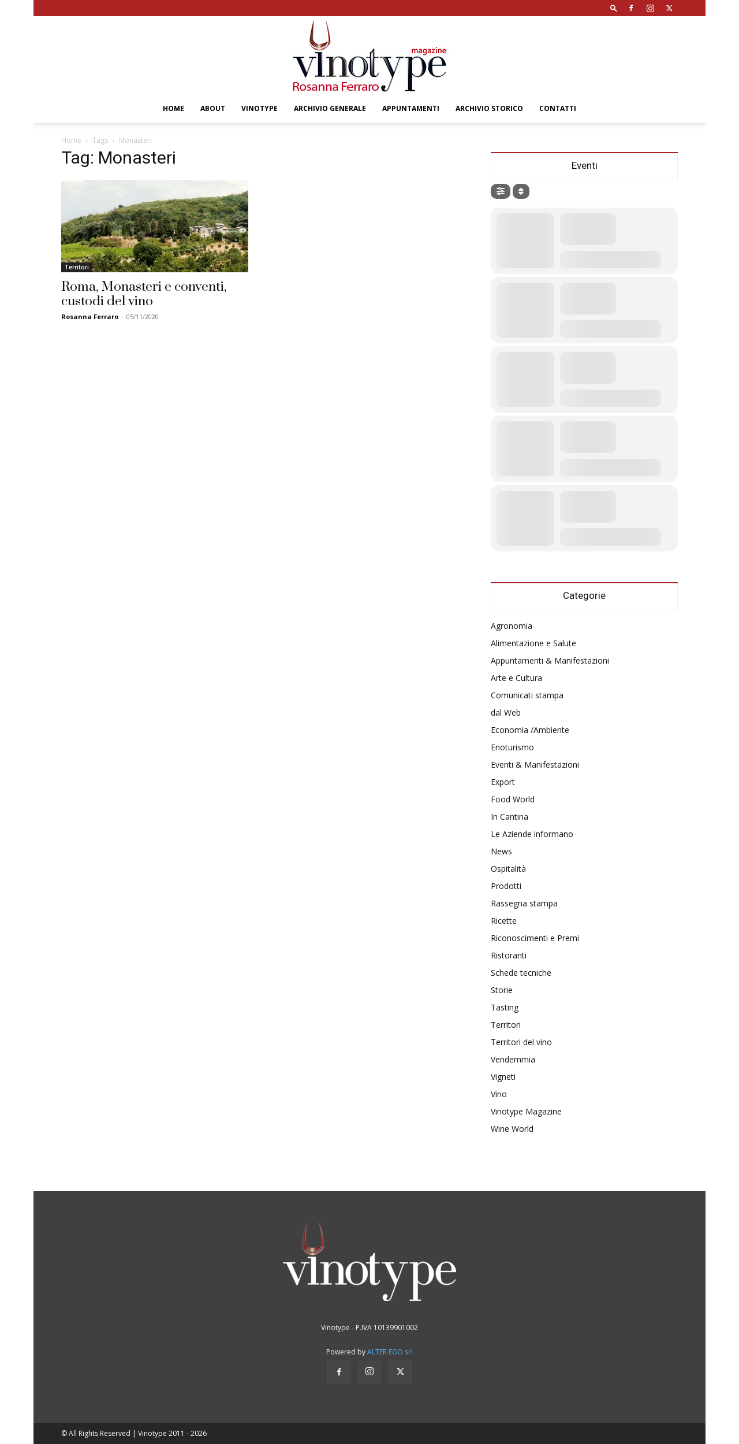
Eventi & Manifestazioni (535, 764)
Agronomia (511, 625)
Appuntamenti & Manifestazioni (550, 660)
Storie (502, 989)
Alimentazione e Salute (533, 643)
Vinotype (259, 108)
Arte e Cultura (516, 677)
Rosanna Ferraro (89, 316)
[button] (613, 7)
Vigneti (503, 1076)
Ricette (504, 920)
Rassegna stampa (524, 903)
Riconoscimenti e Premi (535, 937)
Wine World (512, 1128)
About (212, 108)
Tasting (504, 1007)
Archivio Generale (330, 108)
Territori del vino (521, 1041)
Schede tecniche (521, 972)
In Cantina (509, 816)
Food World (513, 799)
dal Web (506, 712)
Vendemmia (513, 1059)
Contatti (557, 108)
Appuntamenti (410, 108)
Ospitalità (508, 868)
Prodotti (506, 885)
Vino (499, 1093)
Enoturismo (512, 747)
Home (173, 108)
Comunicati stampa (527, 695)
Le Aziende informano (532, 833)
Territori (77, 267)
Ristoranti (509, 955)
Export (503, 781)
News (501, 851)
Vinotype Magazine (526, 1111)
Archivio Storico (489, 108)
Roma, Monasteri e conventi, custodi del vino (143, 294)
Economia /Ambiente (530, 729)
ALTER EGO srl (390, 1352)
